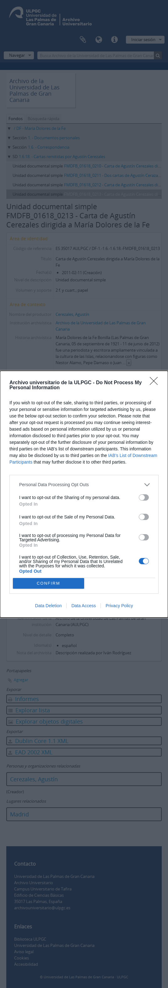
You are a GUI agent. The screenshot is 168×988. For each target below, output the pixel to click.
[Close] (156, 383)
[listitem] (84, 484)
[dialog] (84, 494)
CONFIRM (48, 583)
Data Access (83, 605)
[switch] (144, 497)
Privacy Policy (119, 605)
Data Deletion (48, 605)
